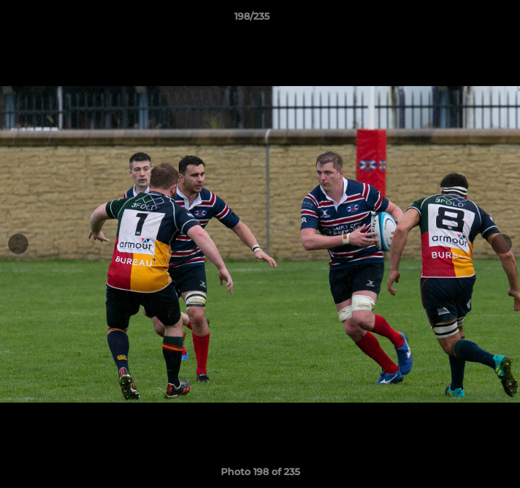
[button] (471, 20)
